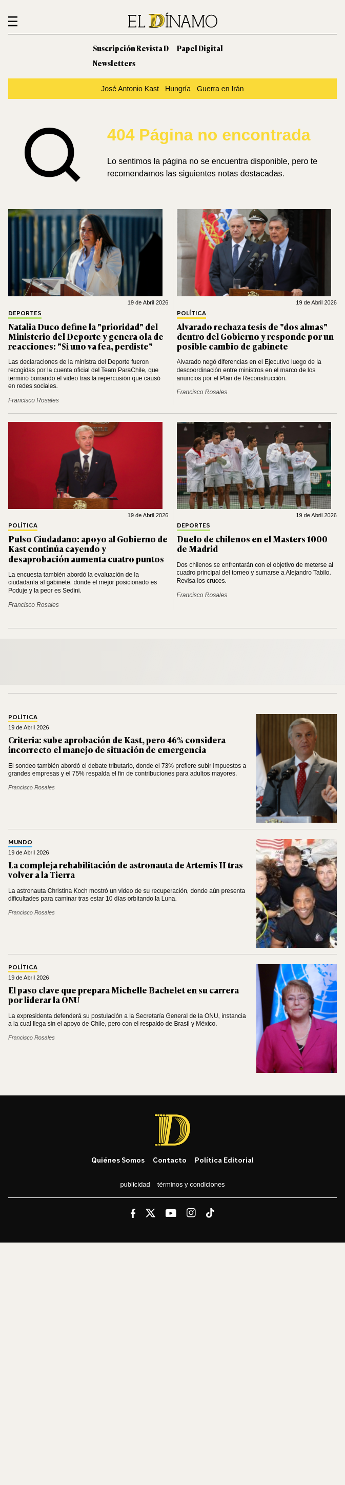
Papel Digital (200, 48)
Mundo (20, 842)
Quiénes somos (118, 1159)
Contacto (170, 1159)
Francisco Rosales (33, 400)
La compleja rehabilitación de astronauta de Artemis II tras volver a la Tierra (125, 870)
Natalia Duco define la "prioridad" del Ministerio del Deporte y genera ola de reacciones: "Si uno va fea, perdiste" (86, 336)
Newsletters (114, 62)
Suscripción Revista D (131, 48)
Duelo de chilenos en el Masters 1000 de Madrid (252, 544)
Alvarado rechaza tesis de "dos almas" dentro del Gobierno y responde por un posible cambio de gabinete (255, 336)
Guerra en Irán (220, 89)
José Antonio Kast (130, 89)
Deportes (25, 313)
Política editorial (224, 1159)
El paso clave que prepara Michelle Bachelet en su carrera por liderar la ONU (123, 995)
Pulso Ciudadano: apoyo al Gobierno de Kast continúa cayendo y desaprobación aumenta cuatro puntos (88, 548)
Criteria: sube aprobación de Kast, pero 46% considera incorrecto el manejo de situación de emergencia (117, 745)
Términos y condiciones (191, 1184)
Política (191, 313)
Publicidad (135, 1184)
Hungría (178, 89)
